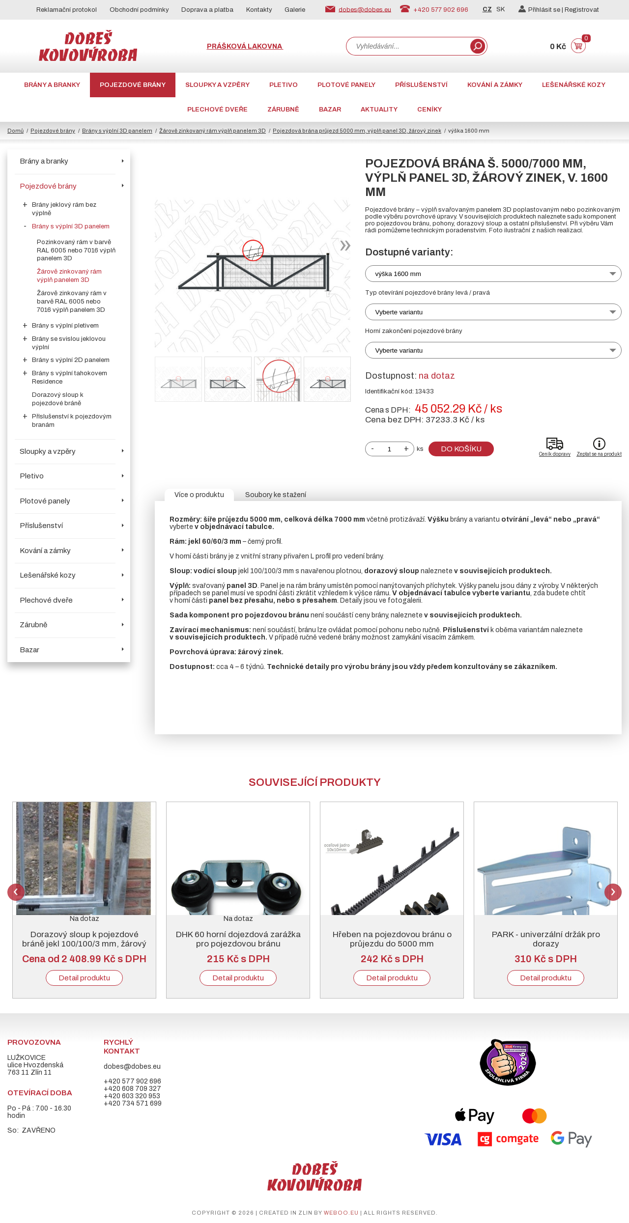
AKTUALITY (379, 109)
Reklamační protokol (66, 9)
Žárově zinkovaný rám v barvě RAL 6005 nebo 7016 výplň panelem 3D (72, 301)
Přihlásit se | (541, 9)
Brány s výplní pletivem (65, 325)
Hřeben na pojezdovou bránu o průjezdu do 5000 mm (392, 939)
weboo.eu (341, 1213)
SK (500, 9)
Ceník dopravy (555, 454)
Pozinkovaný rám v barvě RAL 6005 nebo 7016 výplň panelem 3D (76, 250)
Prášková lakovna (245, 46)
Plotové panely (346, 85)
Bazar (330, 109)
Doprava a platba (207, 9)
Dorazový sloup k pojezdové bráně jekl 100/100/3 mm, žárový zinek (84, 944)
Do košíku (461, 449)
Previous (16, 892)
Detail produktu (84, 978)
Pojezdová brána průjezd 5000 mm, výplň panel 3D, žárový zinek (357, 131)
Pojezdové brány (133, 85)
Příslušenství (421, 85)
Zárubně (283, 109)
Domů (15, 131)
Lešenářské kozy (573, 85)
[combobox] (407, 46)
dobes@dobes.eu (365, 9)
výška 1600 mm (398, 274)
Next (613, 892)
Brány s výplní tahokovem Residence (69, 377)
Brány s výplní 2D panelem (71, 360)
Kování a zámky (494, 85)
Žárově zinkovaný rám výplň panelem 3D (212, 131)
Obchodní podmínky (139, 9)
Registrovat (582, 9)
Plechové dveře (217, 109)
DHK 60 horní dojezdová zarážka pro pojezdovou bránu (238, 939)
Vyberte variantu (399, 312)
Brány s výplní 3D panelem (117, 131)
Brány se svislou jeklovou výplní (69, 343)
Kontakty (259, 9)
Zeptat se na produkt (599, 454)
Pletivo (283, 85)
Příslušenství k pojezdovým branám (72, 420)
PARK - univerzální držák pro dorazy (546, 939)
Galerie (295, 9)
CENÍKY (429, 109)
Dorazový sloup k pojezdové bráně (58, 399)
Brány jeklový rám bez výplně (64, 209)
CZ (487, 9)
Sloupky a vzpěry (217, 85)
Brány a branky (52, 85)
